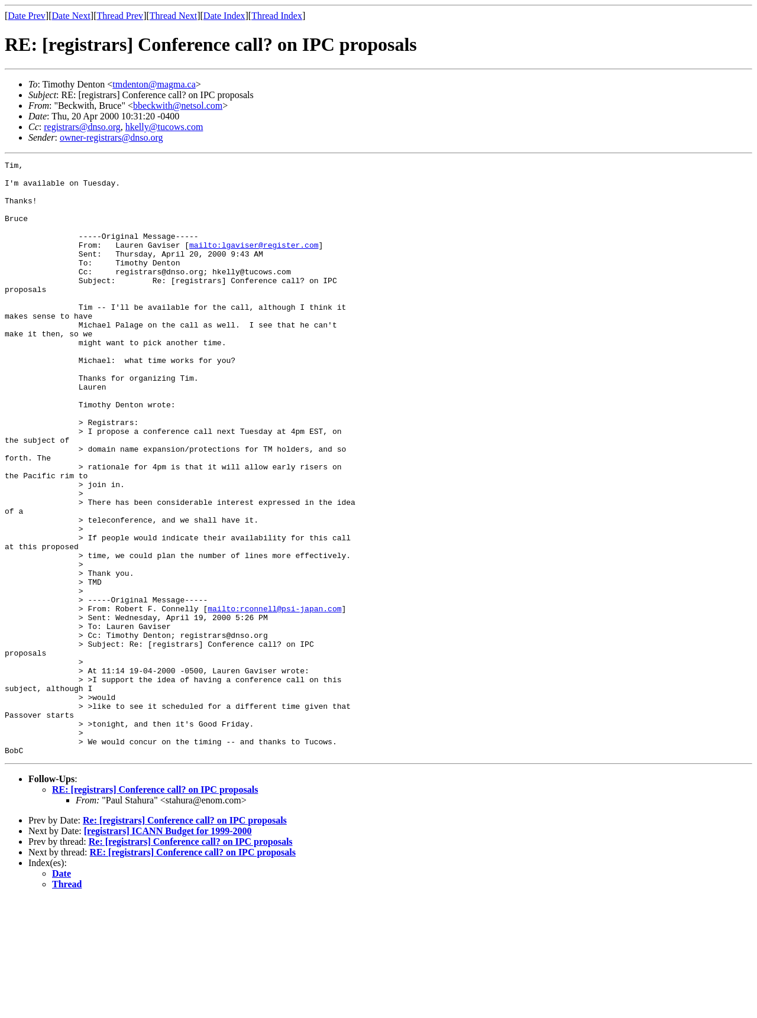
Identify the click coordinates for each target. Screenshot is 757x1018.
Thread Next (173, 16)
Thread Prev (119, 16)
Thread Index (276, 16)
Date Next (71, 16)
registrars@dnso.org (82, 127)
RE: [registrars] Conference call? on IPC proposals (155, 908)
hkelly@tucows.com (164, 127)
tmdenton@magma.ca (153, 84)
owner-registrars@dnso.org (111, 137)
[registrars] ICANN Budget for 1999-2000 (168, 950)
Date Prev (27, 16)
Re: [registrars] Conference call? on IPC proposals (185, 939)
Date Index (224, 16)
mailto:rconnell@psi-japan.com (274, 698)
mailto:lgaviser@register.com (253, 262)
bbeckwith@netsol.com (177, 105)
